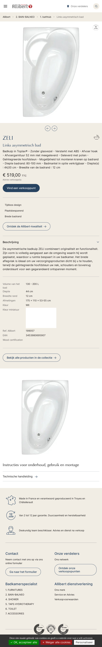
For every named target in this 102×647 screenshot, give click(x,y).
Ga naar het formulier (23, 572)
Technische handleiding (20, 476)
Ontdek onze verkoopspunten (69, 569)
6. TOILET (11, 608)
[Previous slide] (47, 128)
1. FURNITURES (14, 589)
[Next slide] (54, 128)
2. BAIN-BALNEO (14, 594)
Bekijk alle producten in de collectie (31, 357)
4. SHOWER (11, 599)
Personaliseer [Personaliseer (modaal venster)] (84, 642)
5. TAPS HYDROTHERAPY (19, 604)
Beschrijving (51, 242)
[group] (51, 72)
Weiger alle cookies (56, 642)
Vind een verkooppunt (21, 188)
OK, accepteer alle (23, 642)
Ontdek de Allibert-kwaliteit (26, 226)
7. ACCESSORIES (14, 613)
